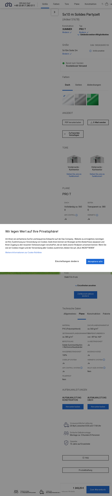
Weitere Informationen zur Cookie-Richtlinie (23, 252)
